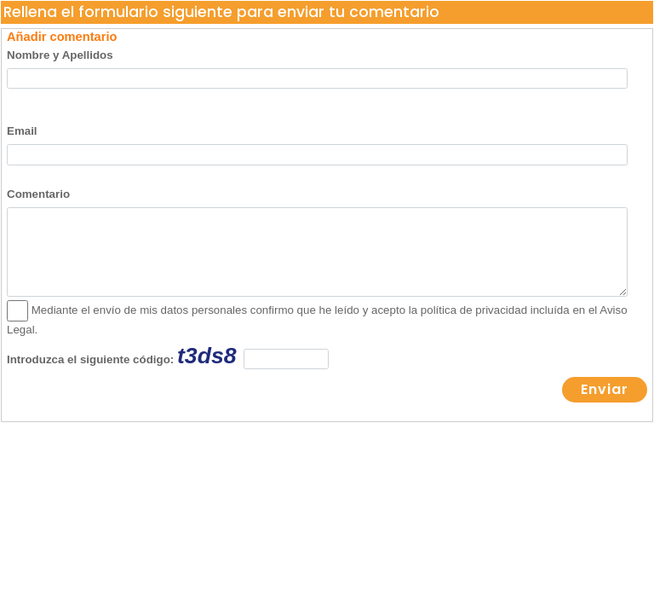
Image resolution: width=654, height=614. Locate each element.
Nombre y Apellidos (60, 55)
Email (22, 131)
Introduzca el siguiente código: (168, 356)
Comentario (38, 194)
